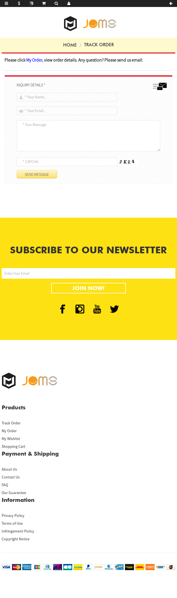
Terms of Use (12, 523)
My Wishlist (11, 438)
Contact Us (11, 477)
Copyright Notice (16, 538)
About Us (9, 469)
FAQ (5, 484)
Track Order (99, 44)
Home (70, 45)
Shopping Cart (13, 446)
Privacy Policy (13, 515)
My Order (9, 430)
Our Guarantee (14, 492)
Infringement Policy (18, 531)
